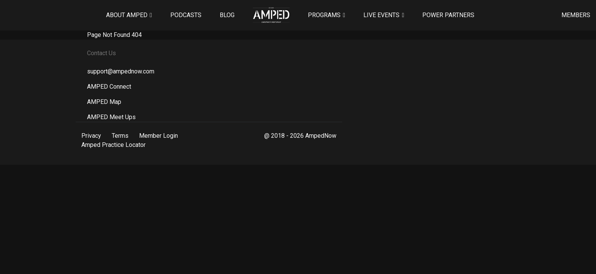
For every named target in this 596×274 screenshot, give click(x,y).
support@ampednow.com (120, 71)
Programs (324, 15)
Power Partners (448, 15)
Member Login (158, 135)
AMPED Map (104, 101)
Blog (227, 15)
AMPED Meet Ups (111, 117)
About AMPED (126, 15)
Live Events (381, 15)
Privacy (91, 135)
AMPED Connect (109, 86)
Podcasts (185, 15)
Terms (120, 135)
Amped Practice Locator (113, 144)
